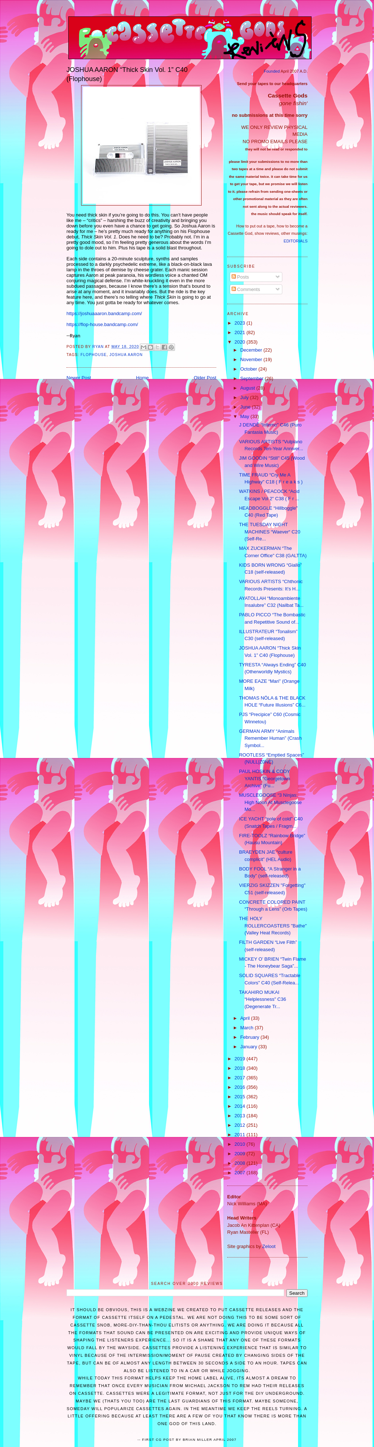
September (252, 378)
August (248, 388)
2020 (240, 342)
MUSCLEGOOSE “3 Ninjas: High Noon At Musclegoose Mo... (270, 802)
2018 (240, 1068)
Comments (246, 289)
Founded (272, 71)
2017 (240, 1077)
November (252, 359)
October (249, 369)
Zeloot (268, 1246)
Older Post (205, 377)
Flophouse (94, 355)
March (247, 1027)
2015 (240, 1096)
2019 (240, 1058)
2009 (240, 1153)
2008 (240, 1163)
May (245, 416)
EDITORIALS (296, 241)
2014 (240, 1106)
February (250, 1037)
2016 (240, 1087)
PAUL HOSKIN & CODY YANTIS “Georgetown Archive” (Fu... (264, 778)
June (246, 407)
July (245, 397)
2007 (240, 1172)
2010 (240, 1144)
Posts (240, 277)
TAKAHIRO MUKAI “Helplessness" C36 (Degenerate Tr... (262, 999)
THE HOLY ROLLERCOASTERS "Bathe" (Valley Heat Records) (272, 925)
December (252, 350)
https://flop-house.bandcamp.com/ (102, 324)
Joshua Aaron (126, 355)
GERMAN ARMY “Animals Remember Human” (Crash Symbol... (270, 738)
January (249, 1046)
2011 (240, 1134)
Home (142, 377)
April (245, 1018)
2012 (240, 1125)
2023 (240, 323)
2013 (240, 1115)
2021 (240, 332)
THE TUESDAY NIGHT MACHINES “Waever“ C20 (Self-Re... (269, 531)
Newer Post (78, 377)
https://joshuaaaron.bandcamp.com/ (104, 313)
